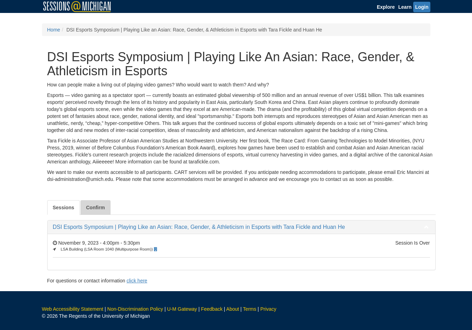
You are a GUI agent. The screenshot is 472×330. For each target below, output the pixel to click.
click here (137, 280)
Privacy (268, 309)
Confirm (95, 207)
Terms (249, 309)
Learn (404, 7)
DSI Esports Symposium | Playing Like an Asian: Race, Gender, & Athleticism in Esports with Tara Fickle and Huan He (199, 227)
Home (53, 30)
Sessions (63, 207)
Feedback (211, 309)
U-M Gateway (182, 309)
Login (421, 7)
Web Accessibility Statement (73, 309)
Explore (386, 7)
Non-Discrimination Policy (135, 309)
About (232, 309)
